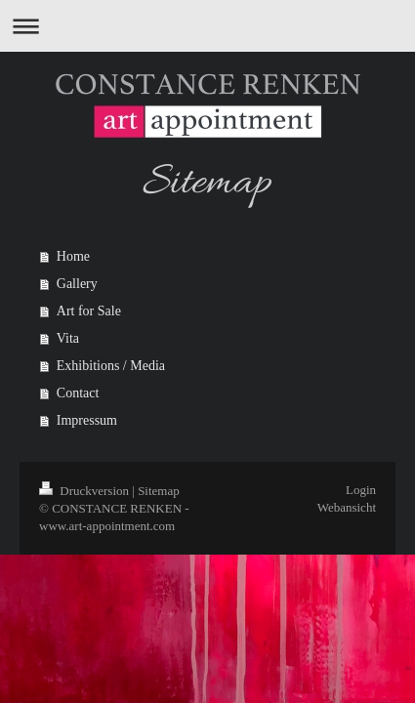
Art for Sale (89, 311)
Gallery (77, 283)
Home (73, 256)
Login (361, 489)
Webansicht (346, 507)
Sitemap (159, 490)
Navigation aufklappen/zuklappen (207, 26)
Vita (68, 338)
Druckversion (85, 490)
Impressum (87, 420)
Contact (78, 393)
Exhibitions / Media (111, 365)
